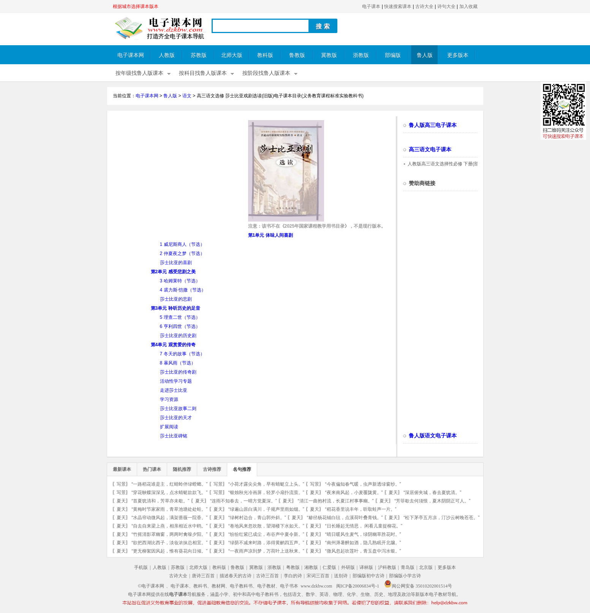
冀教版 (329, 55)
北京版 (426, 567)
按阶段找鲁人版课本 (266, 73)
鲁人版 (425, 55)
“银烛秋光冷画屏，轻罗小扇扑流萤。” (266, 492)
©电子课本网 (151, 586)
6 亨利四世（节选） (180, 326)
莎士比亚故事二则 (178, 408)
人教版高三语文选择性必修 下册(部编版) (448, 163)
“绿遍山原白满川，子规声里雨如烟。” (266, 509)
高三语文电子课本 (430, 149)
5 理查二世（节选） (180, 317)
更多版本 (457, 55)
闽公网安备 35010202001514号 (418, 586)
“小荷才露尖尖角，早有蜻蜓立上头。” (266, 484)
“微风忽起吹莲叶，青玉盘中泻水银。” (363, 551)
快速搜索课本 (397, 6)
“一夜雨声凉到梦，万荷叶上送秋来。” (266, 551)
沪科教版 (387, 567)
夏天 (314, 492)
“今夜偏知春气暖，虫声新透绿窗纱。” (363, 484)
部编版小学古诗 (405, 575)
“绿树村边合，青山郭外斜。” (257, 517)
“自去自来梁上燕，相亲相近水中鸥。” (169, 526)
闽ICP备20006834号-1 (357, 586)
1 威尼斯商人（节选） (182, 244)
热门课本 (152, 469)
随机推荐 (182, 469)
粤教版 (293, 567)
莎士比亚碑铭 (173, 436)
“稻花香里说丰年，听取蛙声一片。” (361, 509)
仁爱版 (329, 567)
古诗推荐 (212, 469)
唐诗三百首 (203, 575)
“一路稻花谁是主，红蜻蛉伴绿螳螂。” (169, 484)
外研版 (348, 567)
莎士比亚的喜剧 (176, 262)
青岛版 (407, 567)
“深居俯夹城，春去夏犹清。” (432, 492)
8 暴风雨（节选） (178, 363)
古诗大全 (424, 6)
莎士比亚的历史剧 (178, 335)
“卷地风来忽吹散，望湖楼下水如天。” (266, 526)
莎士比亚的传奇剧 (178, 372)
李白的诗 (293, 575)
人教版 (167, 55)
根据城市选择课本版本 (135, 6)
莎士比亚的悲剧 (176, 299)
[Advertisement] (176, 173)
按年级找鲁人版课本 (139, 73)
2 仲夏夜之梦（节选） (182, 253)
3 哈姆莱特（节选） (180, 281)
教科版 (265, 55)
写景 (121, 484)
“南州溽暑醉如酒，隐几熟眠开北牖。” (363, 542)
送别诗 (341, 575)
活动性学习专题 (176, 381)
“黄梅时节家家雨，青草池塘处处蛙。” (169, 509)
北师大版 (231, 55)
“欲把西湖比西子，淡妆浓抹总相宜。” (169, 542)
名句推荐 (242, 469)
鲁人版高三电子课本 (433, 125)
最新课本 (122, 469)
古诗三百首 (267, 575)
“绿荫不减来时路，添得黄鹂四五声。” (266, 542)
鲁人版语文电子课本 (433, 436)
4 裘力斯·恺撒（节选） (183, 290)
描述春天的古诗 (236, 575)
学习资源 (169, 399)
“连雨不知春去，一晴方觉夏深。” (243, 501)
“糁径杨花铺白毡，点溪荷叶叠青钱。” (345, 517)
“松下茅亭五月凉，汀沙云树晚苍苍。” (441, 517)
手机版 (141, 567)
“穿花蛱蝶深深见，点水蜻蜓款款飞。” (169, 492)
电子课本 (371, 6)
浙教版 (361, 55)
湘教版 (311, 567)
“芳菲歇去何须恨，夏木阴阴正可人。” (432, 501)
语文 (186, 95)
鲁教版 (297, 55)
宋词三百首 (318, 575)
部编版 (393, 55)
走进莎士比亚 (173, 390)
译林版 (366, 567)
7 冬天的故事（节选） (182, 353)
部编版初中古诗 (368, 575)
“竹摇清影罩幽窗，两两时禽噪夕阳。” (169, 534)
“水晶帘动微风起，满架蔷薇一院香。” (169, 517)
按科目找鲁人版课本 (203, 73)
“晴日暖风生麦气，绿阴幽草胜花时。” (363, 534)
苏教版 (199, 55)
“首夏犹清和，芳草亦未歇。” (160, 501)
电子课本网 (130, 55)
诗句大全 (446, 6)
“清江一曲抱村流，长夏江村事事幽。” (336, 501)
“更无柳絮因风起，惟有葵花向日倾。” (169, 551)
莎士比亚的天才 (176, 417)
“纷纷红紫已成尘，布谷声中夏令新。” (266, 534)
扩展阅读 (169, 426)
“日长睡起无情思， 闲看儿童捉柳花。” (363, 526)
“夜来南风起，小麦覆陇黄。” (354, 492)
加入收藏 (468, 6)
